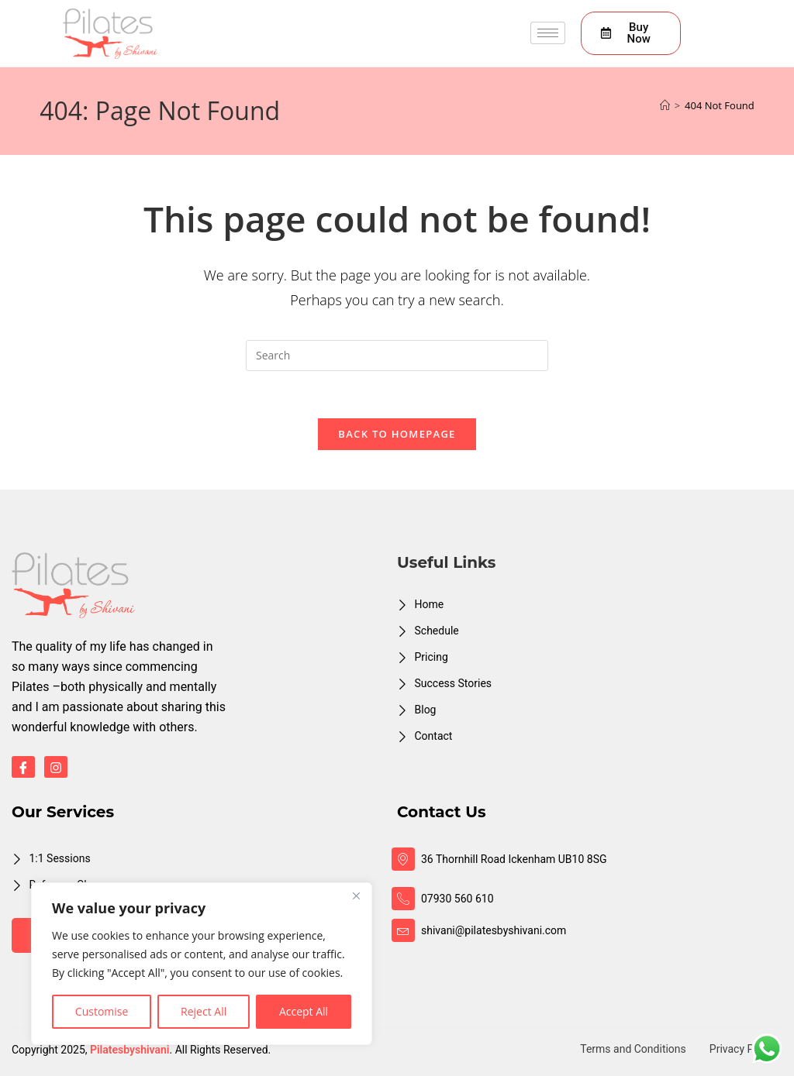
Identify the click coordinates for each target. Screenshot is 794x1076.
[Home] (665, 105)
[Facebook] (23, 767)
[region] (201, 963)
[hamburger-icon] (547, 33)
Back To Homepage (396, 434)
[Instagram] (55, 767)
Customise (102, 1011)
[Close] (356, 895)
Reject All (203, 1011)
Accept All (303, 1011)
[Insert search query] (397, 355)
